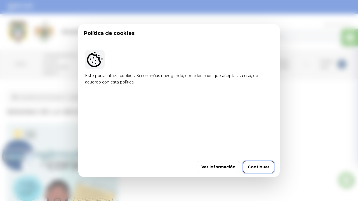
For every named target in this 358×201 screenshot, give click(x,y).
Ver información (218, 137)
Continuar (258, 137)
